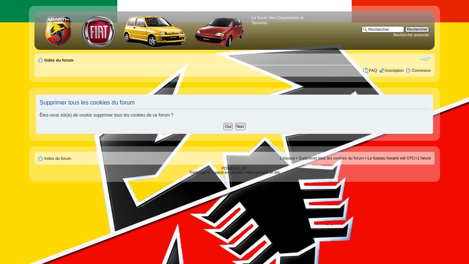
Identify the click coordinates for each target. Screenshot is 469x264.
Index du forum (58, 60)
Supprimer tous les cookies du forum (331, 158)
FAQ (373, 70)
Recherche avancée (411, 35)
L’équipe (287, 158)
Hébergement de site (263, 172)
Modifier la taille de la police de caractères (425, 58)
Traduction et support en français (216, 172)
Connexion (421, 70)
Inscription (394, 70)
